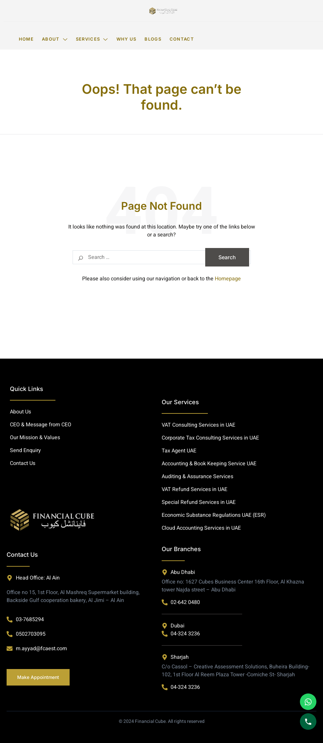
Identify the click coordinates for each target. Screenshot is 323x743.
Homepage (228, 279)
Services (92, 39)
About (55, 39)
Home (26, 39)
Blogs (153, 39)
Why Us (126, 39)
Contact (182, 39)
